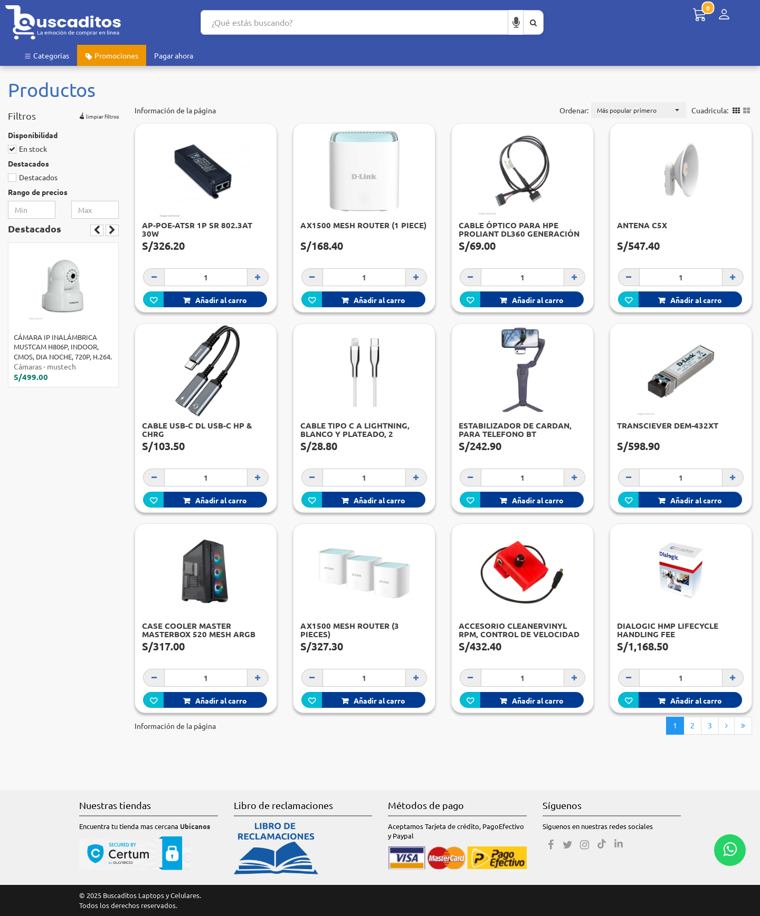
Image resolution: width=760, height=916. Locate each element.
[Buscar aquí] (533, 22)
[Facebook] (551, 844)
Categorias (46, 55)
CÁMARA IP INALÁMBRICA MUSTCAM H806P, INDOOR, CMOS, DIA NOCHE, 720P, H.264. (63, 347)
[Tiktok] (601, 844)
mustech (61, 366)
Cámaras (28, 366)
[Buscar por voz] (516, 22)
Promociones (111, 56)
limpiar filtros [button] (98, 115)
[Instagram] (584, 844)
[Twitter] (567, 844)
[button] (638, 110)
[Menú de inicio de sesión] (724, 14)
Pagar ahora (173, 55)
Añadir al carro (215, 300)
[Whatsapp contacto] (730, 850)
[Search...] (354, 22)
